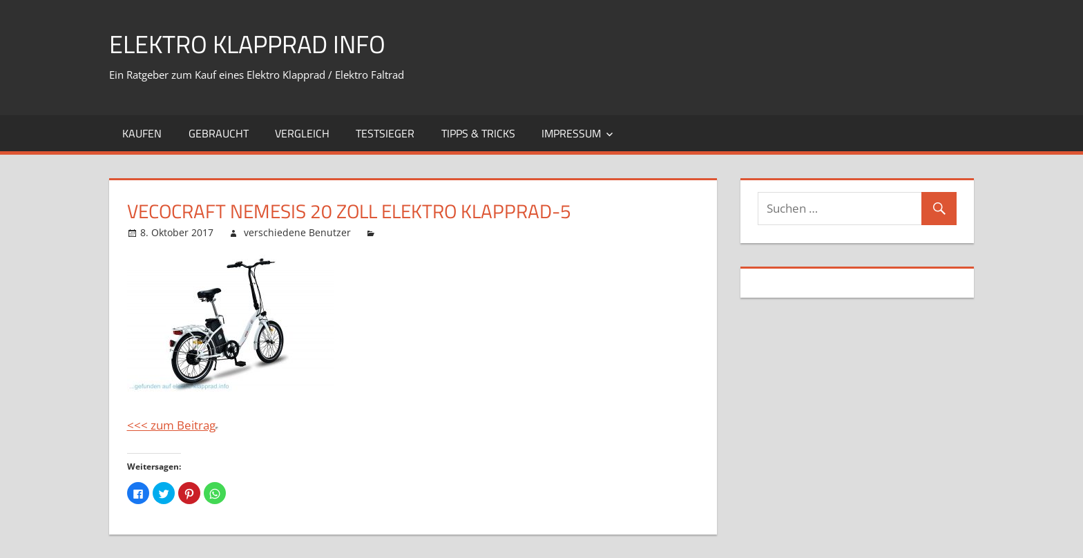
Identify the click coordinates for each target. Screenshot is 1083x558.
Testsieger (385, 133)
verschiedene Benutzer (297, 232)
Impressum (571, 133)
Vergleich (302, 133)
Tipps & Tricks (478, 133)
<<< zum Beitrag (171, 425)
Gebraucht (219, 133)
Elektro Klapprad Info (247, 44)
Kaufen (142, 133)
